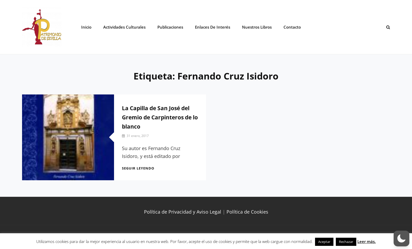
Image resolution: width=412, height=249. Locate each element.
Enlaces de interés (212, 27)
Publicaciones (170, 27)
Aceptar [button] (324, 241)
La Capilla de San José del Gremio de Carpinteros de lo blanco (160, 117)
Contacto (292, 27)
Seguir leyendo (138, 168)
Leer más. (366, 241)
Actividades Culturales (124, 27)
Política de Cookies (247, 212)
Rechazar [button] (346, 241)
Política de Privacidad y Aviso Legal (182, 212)
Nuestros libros (257, 27)
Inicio (86, 27)
